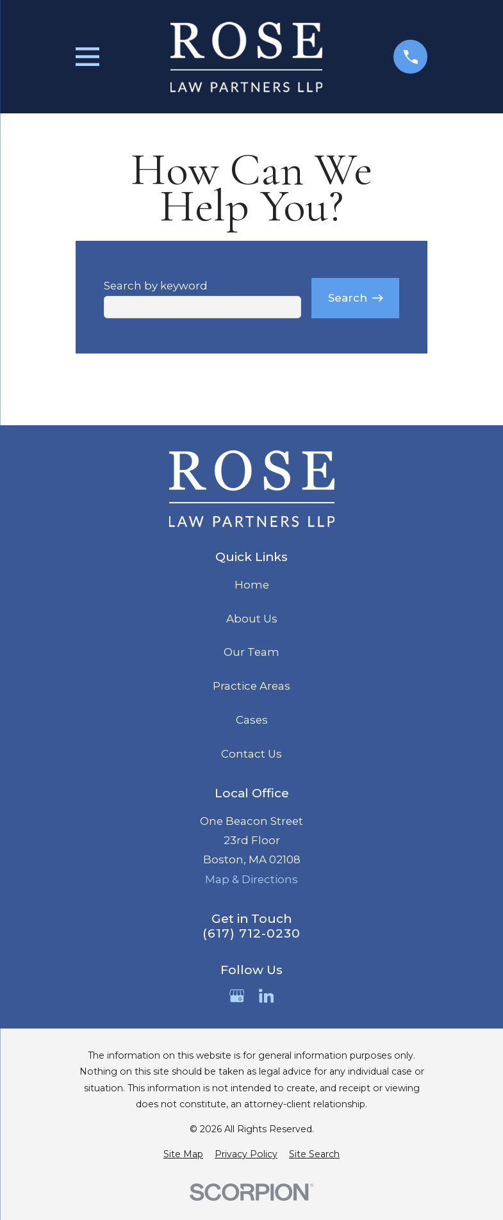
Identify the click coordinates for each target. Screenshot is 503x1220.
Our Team (251, 652)
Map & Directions (251, 879)
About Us (251, 618)
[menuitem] (183, 1154)
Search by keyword (156, 285)
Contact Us (251, 753)
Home (252, 584)
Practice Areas (251, 685)
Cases (252, 719)
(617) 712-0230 (251, 934)
